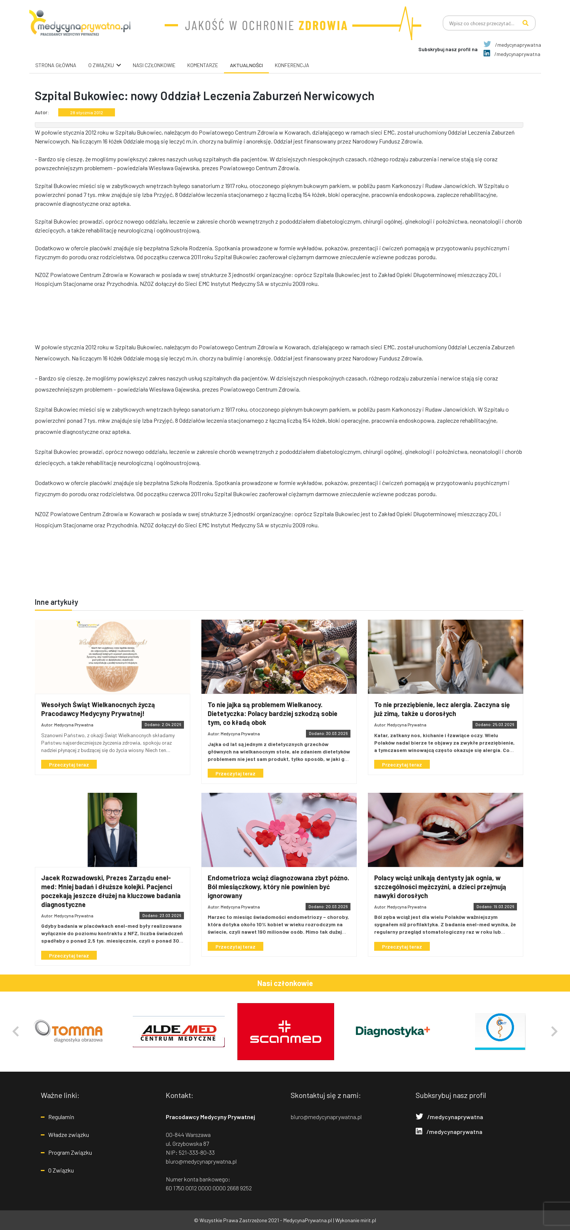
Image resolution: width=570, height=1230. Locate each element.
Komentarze (202, 65)
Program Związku (70, 1152)
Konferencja (292, 65)
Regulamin (61, 1116)
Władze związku (68, 1134)
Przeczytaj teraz (70, 764)
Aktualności (246, 65)
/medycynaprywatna (512, 45)
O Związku (61, 1170)
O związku (101, 65)
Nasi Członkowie (154, 65)
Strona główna (55, 65)
